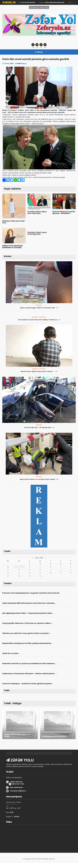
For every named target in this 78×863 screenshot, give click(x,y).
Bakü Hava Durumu (12, 804)
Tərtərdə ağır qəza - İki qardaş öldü (37, 427)
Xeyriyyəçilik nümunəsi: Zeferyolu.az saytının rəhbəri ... (27, 623)
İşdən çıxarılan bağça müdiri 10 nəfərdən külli (37, 308)
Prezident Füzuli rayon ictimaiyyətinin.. (37, 233)
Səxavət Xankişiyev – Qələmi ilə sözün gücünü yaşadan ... (28, 683)
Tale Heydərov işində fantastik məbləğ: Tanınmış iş (37, 320)
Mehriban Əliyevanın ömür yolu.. (13, 222)
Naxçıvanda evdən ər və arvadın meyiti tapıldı (37, 479)
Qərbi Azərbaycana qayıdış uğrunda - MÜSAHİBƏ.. (63, 212)
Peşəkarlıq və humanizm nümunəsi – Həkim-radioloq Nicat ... (29, 673)
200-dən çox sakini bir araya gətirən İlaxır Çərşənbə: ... (26, 633)
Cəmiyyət (19, 2)
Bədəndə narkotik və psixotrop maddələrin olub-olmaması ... (29, 663)
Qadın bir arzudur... (11, 653)
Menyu (39, 52)
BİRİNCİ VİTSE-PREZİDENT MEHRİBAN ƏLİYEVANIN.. (12, 247)
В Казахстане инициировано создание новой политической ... (31, 593)
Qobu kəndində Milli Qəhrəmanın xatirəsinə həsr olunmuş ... (29, 603)
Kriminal (39, 305)
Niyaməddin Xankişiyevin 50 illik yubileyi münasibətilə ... (27, 643)
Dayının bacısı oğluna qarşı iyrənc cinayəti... (37, 371)
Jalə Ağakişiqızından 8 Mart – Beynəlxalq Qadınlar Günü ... (28, 613)
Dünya (23, 63)
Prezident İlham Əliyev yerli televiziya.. (37, 212)
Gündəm (35, 317)
